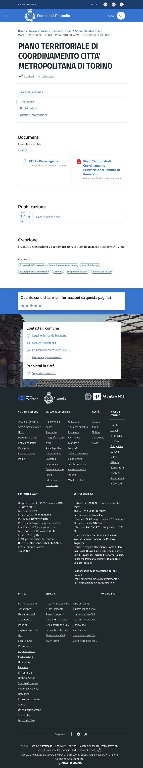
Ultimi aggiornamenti (29, 710)
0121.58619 (29, 507)
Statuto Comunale (28, 683)
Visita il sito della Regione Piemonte (92, 641)
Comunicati (98, 437)
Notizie (96, 432)
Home (21, 31)
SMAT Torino (52, 641)
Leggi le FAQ (25, 641)
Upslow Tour (79, 625)
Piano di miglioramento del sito (28, 630)
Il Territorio (116, 436)
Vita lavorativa (76, 480)
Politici (21, 459)
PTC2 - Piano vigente (43, 161)
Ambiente (51, 432)
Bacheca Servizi (26, 678)
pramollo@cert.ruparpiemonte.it (42, 523)
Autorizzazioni (53, 453)
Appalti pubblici (54, 448)
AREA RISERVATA (69, 763)
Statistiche (24, 715)
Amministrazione (38, 31)
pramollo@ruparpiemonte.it (40, 527)
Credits (22, 704)
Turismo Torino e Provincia (87, 609)
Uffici (21, 432)
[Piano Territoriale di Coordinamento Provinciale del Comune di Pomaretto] (79, 161)
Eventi (114, 425)
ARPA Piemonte (54, 609)
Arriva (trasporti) (55, 614)
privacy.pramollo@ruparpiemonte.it (100, 579)
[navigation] (7, 15)
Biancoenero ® (99, 755)
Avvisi (95, 443)
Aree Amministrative (29, 427)
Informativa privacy (28, 688)
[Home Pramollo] (48, 15)
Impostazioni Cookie (29, 699)
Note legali (24, 694)
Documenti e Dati (61, 31)
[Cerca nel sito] (121, 16)
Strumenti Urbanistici (87, 31)
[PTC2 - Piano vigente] (24, 161)
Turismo (72, 475)
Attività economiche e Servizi (117, 467)
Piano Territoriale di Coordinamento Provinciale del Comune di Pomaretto (101, 168)
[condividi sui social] (26, 76)
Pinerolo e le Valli (55, 635)
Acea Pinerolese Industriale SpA (63, 603)
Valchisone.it (80, 630)
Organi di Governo (28, 422)
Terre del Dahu (81, 603)
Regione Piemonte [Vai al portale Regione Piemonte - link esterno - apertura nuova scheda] (27, 4)
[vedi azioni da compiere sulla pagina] (45, 76)
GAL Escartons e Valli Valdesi (62, 625)
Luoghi (114, 430)
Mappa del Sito (26, 720)
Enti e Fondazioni (27, 443)
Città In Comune (87, 750)
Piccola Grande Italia (57, 630)
